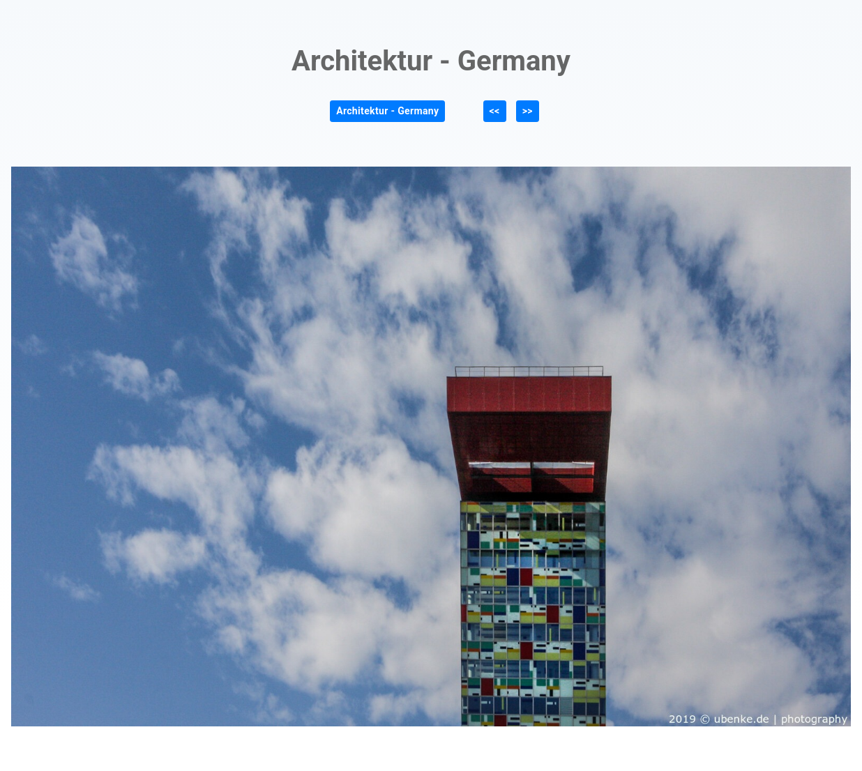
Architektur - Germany (387, 110)
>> (527, 110)
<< (495, 110)
